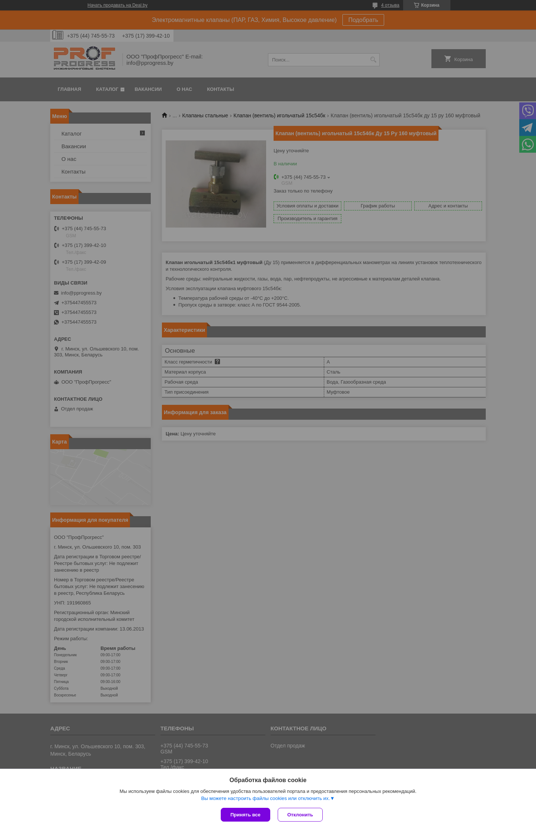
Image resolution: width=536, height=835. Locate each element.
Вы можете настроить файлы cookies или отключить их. (265, 798)
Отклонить (300, 814)
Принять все (245, 814)
